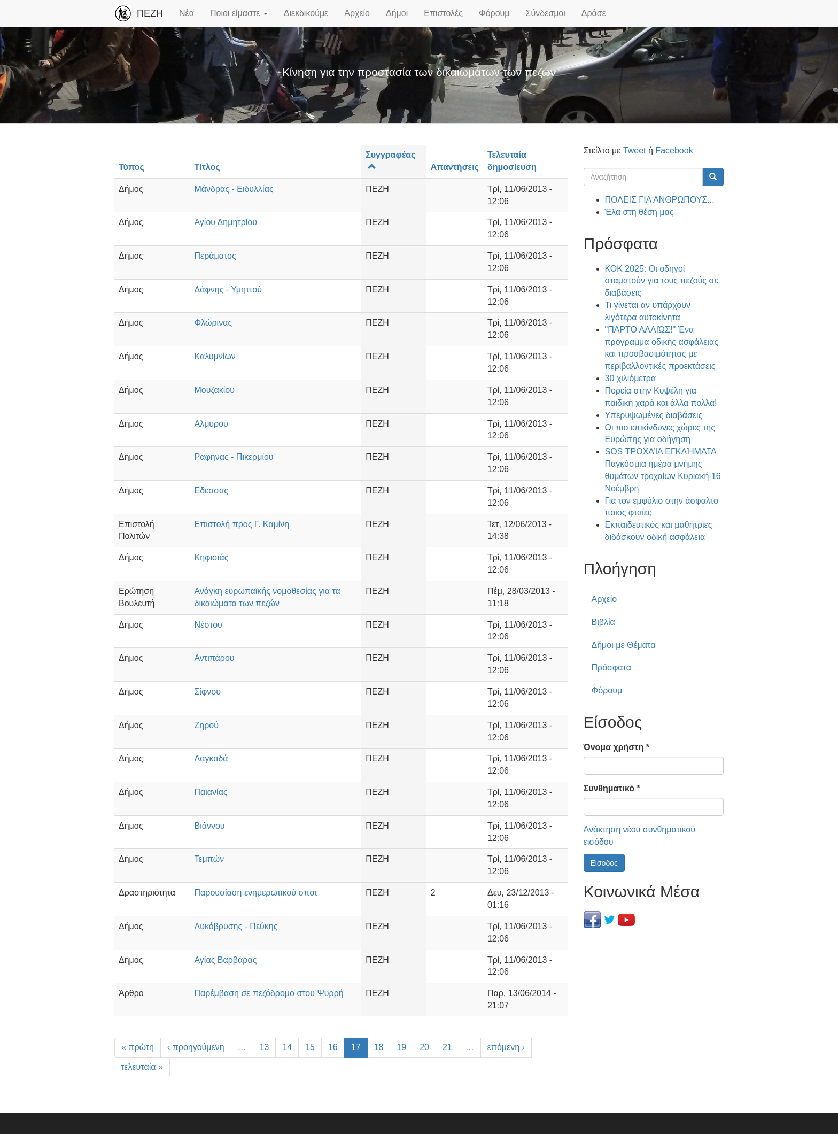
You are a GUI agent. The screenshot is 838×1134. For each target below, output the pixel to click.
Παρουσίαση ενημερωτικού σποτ (255, 892)
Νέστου (208, 624)
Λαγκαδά (211, 758)
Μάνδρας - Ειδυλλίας (233, 189)
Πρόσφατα (611, 667)
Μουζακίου (214, 390)
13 (264, 1047)
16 (333, 1047)
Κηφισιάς (211, 557)
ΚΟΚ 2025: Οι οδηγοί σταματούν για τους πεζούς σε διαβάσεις (661, 281)
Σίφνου (207, 691)
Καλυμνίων (214, 356)
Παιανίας (210, 792)
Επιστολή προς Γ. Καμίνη (241, 524)
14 (287, 1047)
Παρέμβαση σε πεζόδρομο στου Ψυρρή (268, 993)
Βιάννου (209, 825)
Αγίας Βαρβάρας (225, 960)
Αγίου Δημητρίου (225, 222)
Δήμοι (397, 13)
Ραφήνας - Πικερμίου (233, 456)
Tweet (634, 150)
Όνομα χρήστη (616, 747)
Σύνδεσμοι (545, 13)
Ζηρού (206, 725)
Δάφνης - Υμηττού (228, 289)
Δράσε (593, 13)
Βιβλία (603, 622)
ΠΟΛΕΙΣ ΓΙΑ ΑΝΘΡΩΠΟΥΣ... (660, 199)
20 (424, 1047)
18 (379, 1047)
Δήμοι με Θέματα (624, 645)
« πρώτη (137, 1047)
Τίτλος (207, 167)
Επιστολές (443, 13)
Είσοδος (604, 863)
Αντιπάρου (214, 657)
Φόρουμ (494, 13)
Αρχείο (357, 13)
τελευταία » (142, 1066)
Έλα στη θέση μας (639, 212)
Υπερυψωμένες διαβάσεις (654, 415)
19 (401, 1047)
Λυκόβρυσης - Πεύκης (235, 926)
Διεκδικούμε (306, 13)
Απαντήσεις (455, 167)
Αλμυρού (211, 423)
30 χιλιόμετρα (630, 378)
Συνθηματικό (612, 788)
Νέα (186, 13)
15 (310, 1047)
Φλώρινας (213, 322)
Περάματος (215, 255)
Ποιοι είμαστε (239, 13)
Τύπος (131, 167)
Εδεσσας (211, 490)
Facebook (674, 150)
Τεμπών (209, 858)
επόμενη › (506, 1047)
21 (447, 1047)
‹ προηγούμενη (195, 1047)
